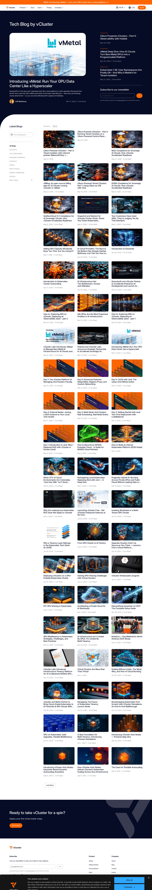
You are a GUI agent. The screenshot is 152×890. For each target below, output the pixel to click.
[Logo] (10, 7)
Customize (129, 872)
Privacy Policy (121, 100)
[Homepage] (15, 847)
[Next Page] (49, 785)
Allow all (129, 865)
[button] (24, 7)
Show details (32, 886)
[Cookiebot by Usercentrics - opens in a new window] (13, 885)
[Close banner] (148, 863)
